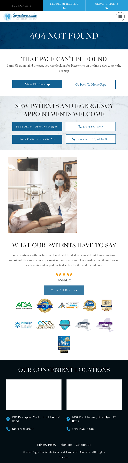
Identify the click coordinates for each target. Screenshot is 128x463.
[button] (21, 5)
